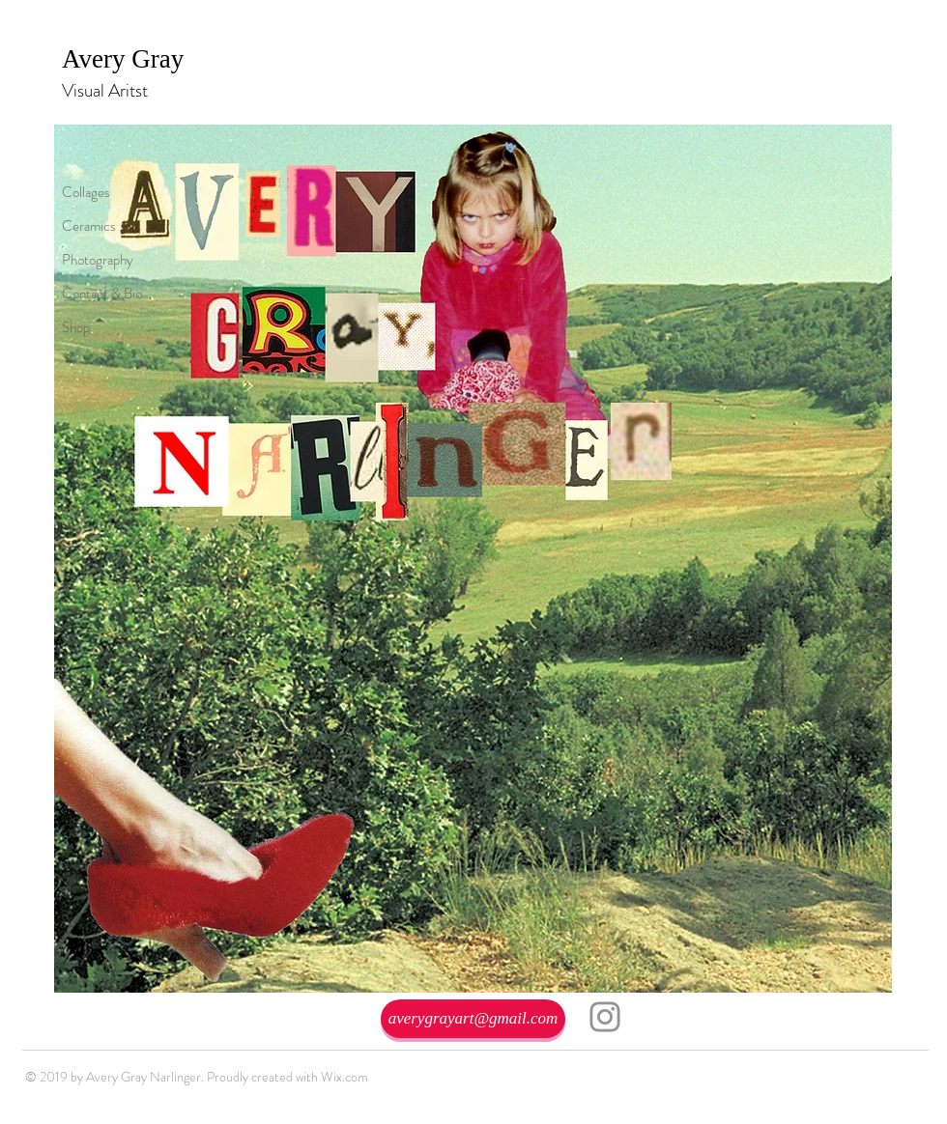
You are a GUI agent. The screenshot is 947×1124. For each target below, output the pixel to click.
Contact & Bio (102, 293)
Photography (97, 259)
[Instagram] (605, 1017)
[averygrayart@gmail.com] (473, 1018)
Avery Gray (126, 58)
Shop (76, 327)
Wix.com (344, 1076)
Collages (86, 192)
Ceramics (89, 226)
